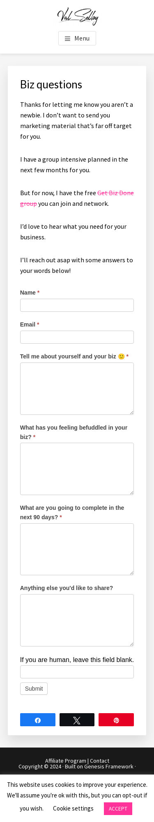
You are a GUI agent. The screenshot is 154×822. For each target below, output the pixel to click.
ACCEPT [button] (118, 808)
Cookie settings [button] (73, 808)
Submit (34, 688)
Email (29, 324)
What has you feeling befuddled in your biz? (73, 432)
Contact (99, 760)
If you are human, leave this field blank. (77, 659)
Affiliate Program (65, 760)
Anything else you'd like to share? (66, 588)
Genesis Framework (108, 766)
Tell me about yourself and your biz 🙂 (74, 356)
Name (29, 292)
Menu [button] (82, 38)
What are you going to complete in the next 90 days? (72, 512)
